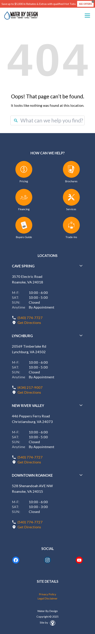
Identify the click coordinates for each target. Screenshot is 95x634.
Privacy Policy (47, 594)
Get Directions (29, 322)
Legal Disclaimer (47, 598)
